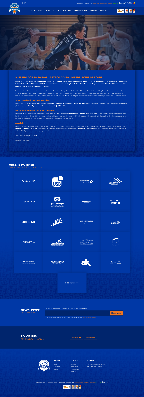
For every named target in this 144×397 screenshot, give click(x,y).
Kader (56, 364)
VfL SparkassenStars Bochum (96, 364)
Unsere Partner (80, 10)
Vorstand (73, 371)
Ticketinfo (66, 10)
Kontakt (73, 364)
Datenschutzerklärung (89, 317)
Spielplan (57, 366)
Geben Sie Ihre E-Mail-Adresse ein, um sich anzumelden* (66, 308)
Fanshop (93, 10)
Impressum (74, 366)
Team (48, 10)
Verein (103, 10)
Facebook (76, 337)
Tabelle (56, 369)
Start (33, 10)
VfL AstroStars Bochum (94, 366)
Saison (56, 10)
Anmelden (116, 313)
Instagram (90, 337)
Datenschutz (74, 369)
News (40, 10)
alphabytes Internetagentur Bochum (102, 3)
